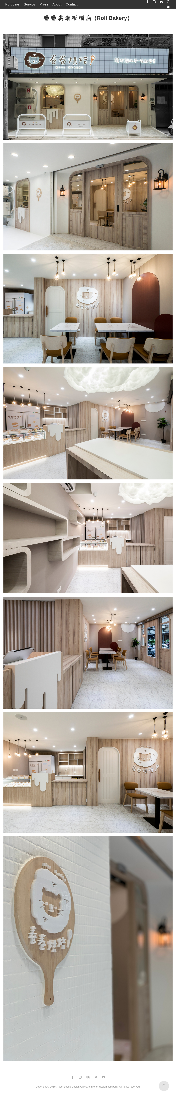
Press (44, 4)
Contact (72, 4)
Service (29, 4)
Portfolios (12, 4)
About (56, 4)
